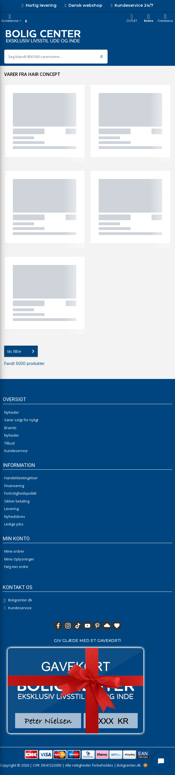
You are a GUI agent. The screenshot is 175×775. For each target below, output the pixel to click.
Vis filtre (22, 351)
